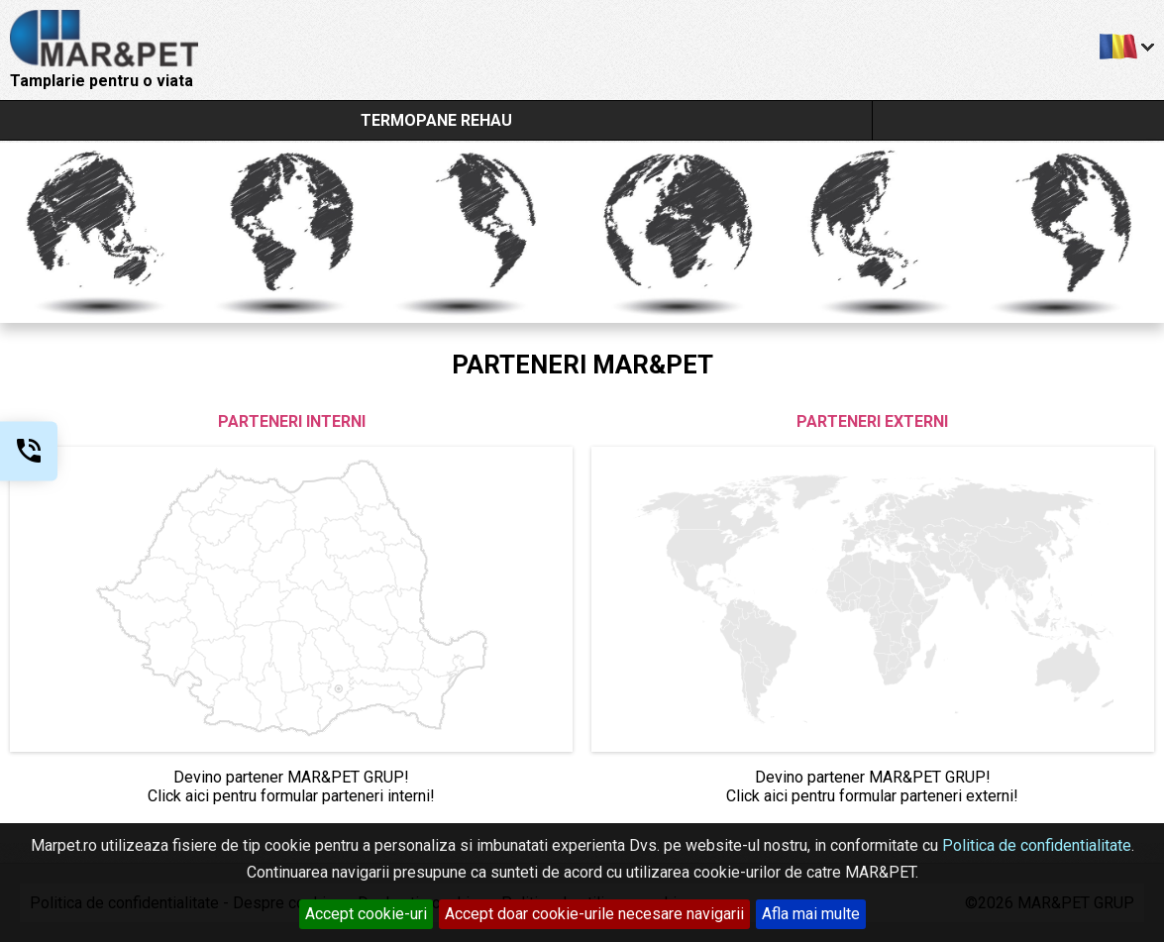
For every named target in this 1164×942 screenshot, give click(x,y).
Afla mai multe (811, 913)
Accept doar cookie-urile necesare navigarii (594, 913)
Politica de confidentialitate (1036, 845)
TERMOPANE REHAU (436, 120)
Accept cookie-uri (366, 913)
